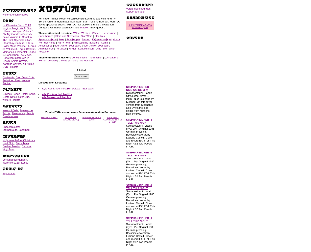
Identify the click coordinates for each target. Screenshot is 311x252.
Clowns (63, 60)
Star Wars (86, 36)
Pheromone (18, 113)
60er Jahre (61, 45)
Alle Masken (86, 60)
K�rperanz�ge (101, 39)
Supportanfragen (135, 11)
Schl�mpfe (73, 39)
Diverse (94, 42)
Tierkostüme (109, 33)
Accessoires (45, 45)
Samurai (26, 146)
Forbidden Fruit (11, 80)
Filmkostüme (81, 42)
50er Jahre (75, 45)
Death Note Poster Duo (16, 96)
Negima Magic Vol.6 (14, 28)
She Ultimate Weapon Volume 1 (18, 30)
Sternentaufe (10, 129)
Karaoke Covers (12, 63)
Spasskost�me (47, 39)
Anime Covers (19, 60)
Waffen (96, 33)
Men (105, 48)
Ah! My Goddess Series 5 (17, 34)
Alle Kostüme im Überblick (57, 94)
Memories (8, 51)
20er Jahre (104, 45)
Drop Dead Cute (25, 77)
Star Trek (99, 36)
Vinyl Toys (8, 149)
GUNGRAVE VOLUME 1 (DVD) (71, 118)
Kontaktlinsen (86, 48)
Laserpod (24, 129)
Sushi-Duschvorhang (18, 115)
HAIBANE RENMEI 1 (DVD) (92, 118)
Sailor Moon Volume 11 (16, 46)
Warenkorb (9, 162)
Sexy (61, 39)
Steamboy (8, 43)
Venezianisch (79, 57)
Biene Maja (22, 143)
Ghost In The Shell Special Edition (17, 39)
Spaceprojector (11, 126)
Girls (98, 48)
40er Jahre (89, 45)
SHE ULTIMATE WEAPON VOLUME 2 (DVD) (140, 26)
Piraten (86, 39)
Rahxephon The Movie (18, 54)
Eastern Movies (11, 146)
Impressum (9, 173)
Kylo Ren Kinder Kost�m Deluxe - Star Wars (68, 88)
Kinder (72, 48)
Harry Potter (64, 42)
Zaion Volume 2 (11, 37)
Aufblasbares (46, 48)
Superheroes (45, 36)
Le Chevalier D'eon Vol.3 (17, 25)
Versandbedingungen (15, 159)
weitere (15, 14)
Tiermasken (95, 57)
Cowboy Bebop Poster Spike (19, 93)
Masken (84, 27)
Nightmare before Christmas (19, 140)
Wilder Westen (81, 33)
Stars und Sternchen (67, 36)
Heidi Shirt (8, 143)
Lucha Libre (111, 57)
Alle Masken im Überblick (56, 97)
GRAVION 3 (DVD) (49, 117)
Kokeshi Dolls (10, 110)
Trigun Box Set (26, 48)
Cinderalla (8, 77)
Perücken (61, 48)
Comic (104, 42)
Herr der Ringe (46, 42)
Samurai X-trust (24, 43)
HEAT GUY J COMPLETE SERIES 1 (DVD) (112, 119)
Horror (116, 39)
